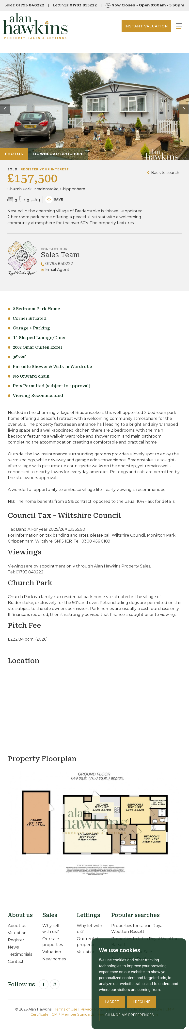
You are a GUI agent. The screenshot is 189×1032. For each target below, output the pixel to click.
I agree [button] (112, 1002)
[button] (184, 109)
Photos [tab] (14, 154)
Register (16, 940)
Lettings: (75, 5)
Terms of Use (66, 1009)
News (13, 947)
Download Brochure (58, 154)
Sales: (24, 5)
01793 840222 (57, 263)
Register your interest (45, 169)
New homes (54, 959)
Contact (16, 961)
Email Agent (55, 269)
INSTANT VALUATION (139, 32)
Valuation (17, 933)
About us (17, 925)
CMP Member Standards (73, 1014)
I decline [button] (141, 1002)
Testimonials (20, 954)
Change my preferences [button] (129, 1015)
